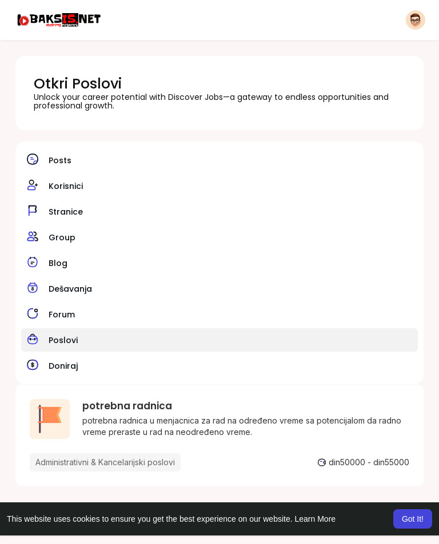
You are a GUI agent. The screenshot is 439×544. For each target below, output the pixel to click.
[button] (415, 20)
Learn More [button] (315, 518)
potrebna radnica (127, 406)
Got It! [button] (413, 518)
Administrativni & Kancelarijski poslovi (105, 462)
